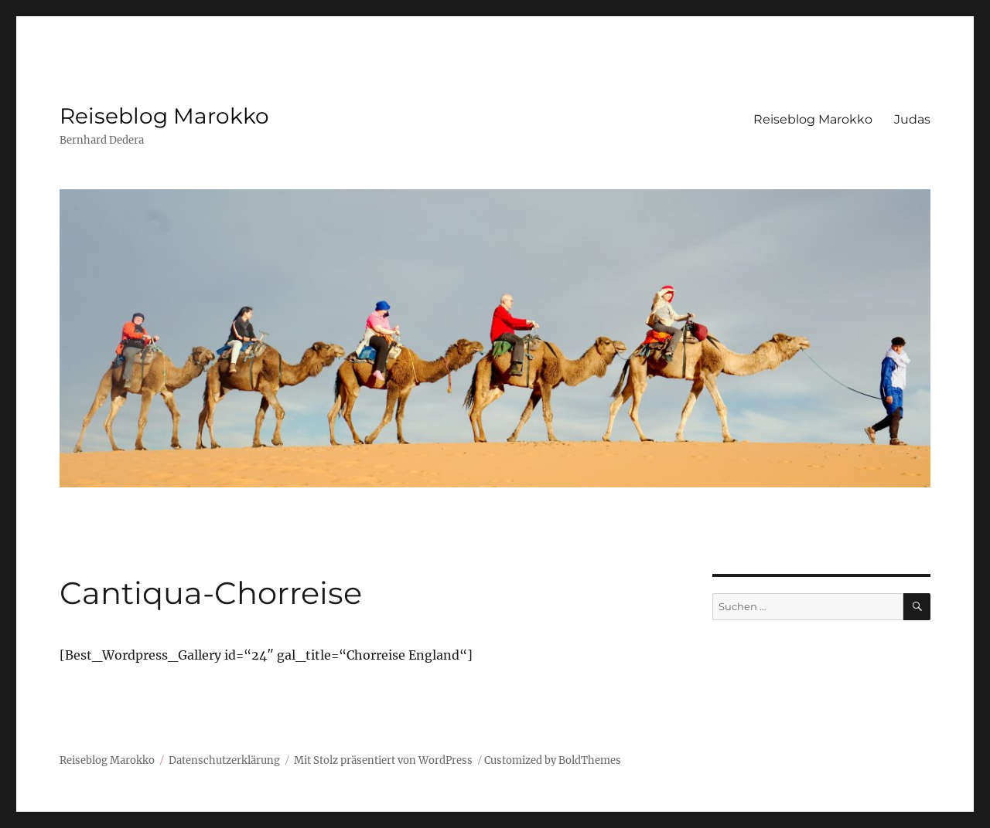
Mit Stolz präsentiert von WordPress (383, 760)
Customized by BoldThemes (552, 760)
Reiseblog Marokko (164, 116)
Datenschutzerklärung (224, 760)
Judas (912, 119)
